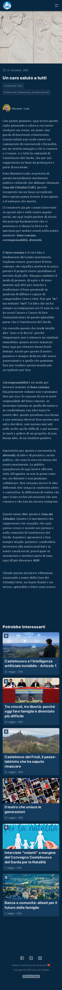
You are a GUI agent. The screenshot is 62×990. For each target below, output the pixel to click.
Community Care (13, 85)
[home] (7, 5)
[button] (56, 5)
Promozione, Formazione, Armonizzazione (26, 92)
